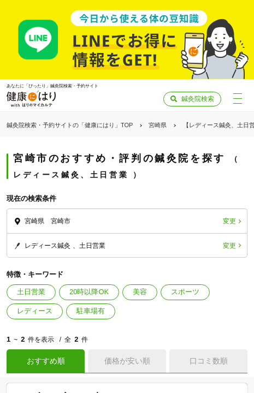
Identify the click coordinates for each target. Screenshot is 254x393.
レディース (34, 311)
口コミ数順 (209, 360)
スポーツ (185, 292)
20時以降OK (89, 292)
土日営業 (31, 292)
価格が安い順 (127, 360)
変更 (229, 221)
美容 (140, 292)
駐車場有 (90, 311)
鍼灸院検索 (197, 99)
